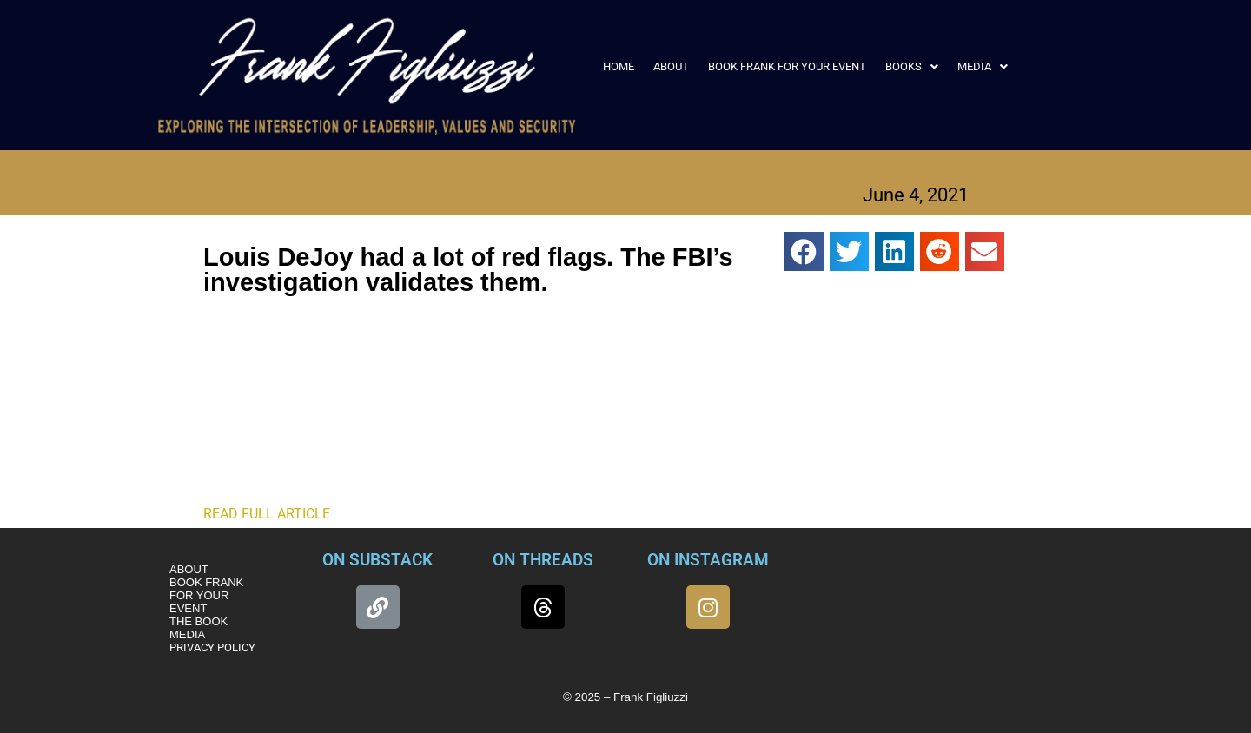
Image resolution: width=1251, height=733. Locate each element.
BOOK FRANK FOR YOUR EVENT (787, 66)
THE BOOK (198, 621)
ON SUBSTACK (377, 560)
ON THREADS (543, 560)
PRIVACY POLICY (212, 647)
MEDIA (982, 66)
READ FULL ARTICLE (266, 513)
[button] (911, 66)
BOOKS (911, 66)
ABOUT (671, 66)
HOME (618, 66)
